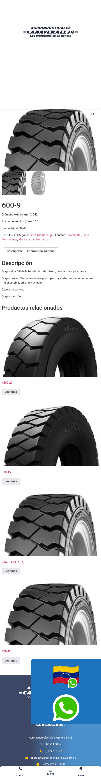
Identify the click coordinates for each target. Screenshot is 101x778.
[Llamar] (20, 768)
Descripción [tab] (14, 251)
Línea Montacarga (41, 235)
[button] (93, 114)
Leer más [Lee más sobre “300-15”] (11, 481)
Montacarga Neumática (34, 239)
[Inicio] (80, 768)
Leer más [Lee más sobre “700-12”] (11, 660)
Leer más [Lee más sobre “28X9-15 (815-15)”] (11, 571)
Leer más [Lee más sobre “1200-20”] (11, 391)
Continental (74, 235)
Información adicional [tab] (41, 251)
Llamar (20, 775)
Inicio (80, 775)
